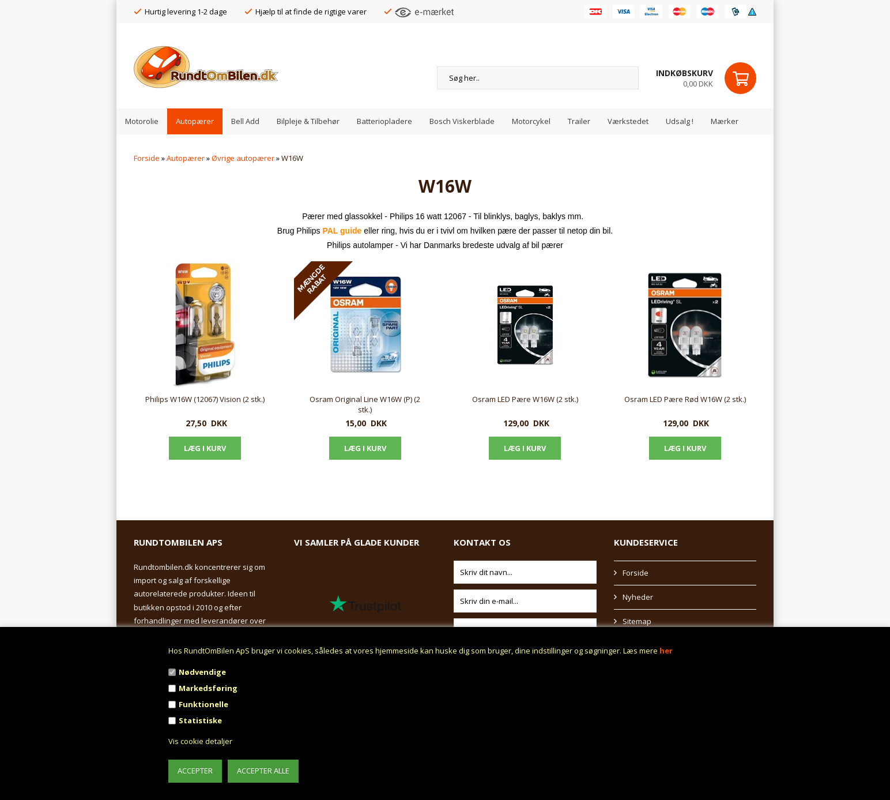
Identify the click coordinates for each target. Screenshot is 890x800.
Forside (147, 158)
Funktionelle (203, 704)
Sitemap (637, 621)
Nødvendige (202, 672)
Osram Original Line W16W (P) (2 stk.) (365, 404)
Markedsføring (208, 688)
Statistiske (200, 720)
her (666, 650)
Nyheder (638, 597)
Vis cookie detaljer (200, 741)
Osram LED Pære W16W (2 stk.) (525, 399)
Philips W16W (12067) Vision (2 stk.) (205, 399)
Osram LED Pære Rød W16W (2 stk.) (685, 399)
